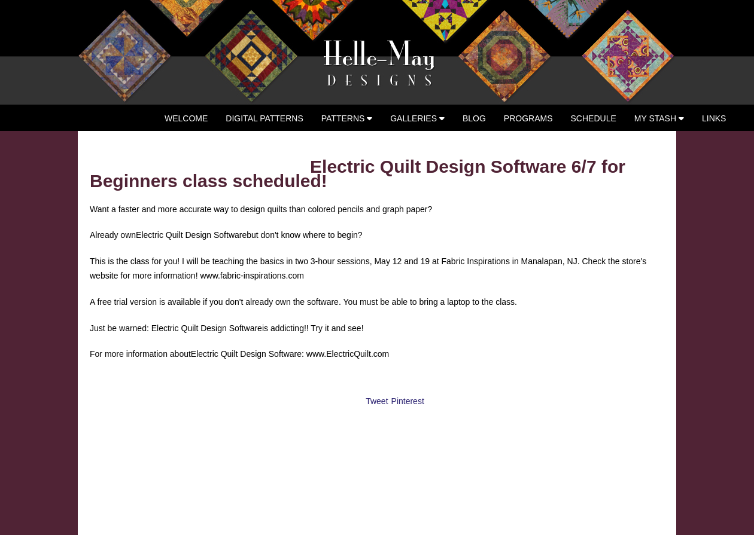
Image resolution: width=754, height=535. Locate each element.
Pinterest (407, 401)
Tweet (377, 401)
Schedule (593, 118)
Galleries (417, 118)
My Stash (659, 118)
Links (714, 118)
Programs (528, 118)
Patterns (347, 118)
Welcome (186, 118)
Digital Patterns (264, 118)
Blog (474, 118)
